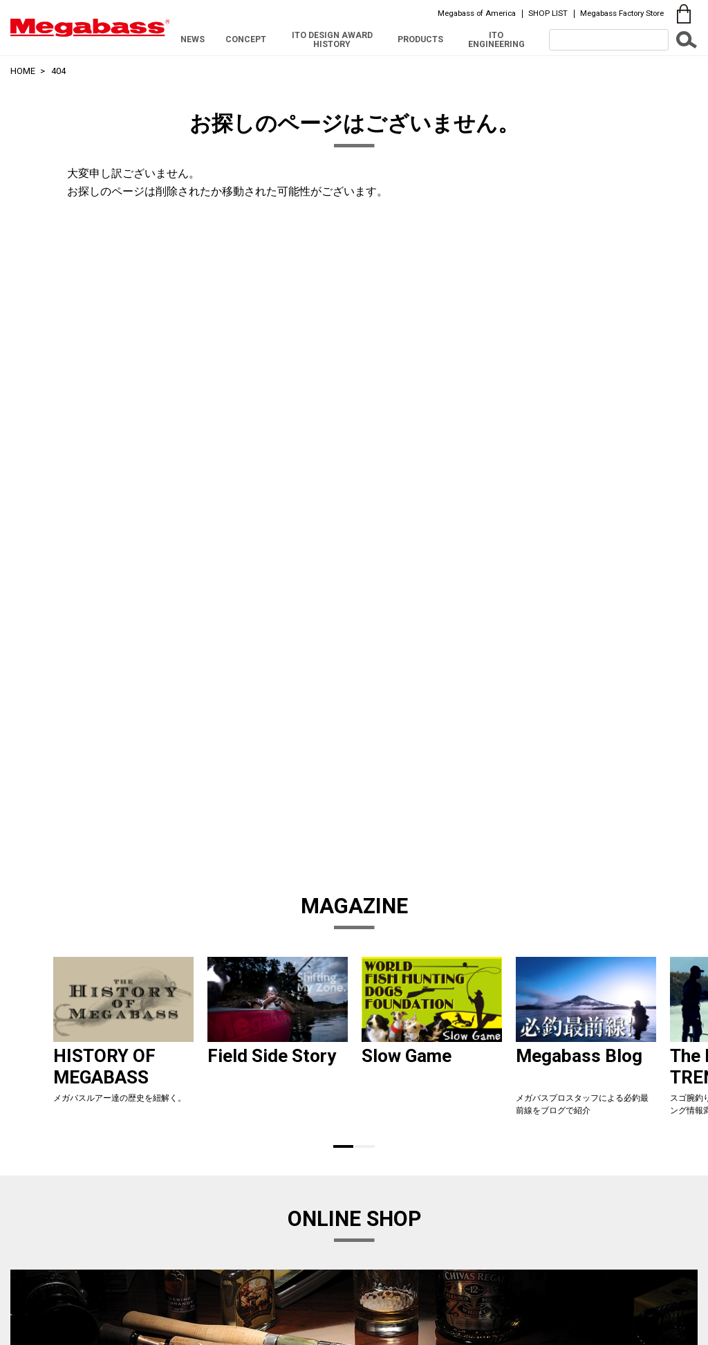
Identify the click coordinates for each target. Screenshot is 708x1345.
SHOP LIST (548, 13)
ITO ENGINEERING (496, 39)
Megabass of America (477, 13)
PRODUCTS (420, 39)
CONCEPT (245, 39)
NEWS (192, 39)
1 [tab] (343, 1146)
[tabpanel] (123, 1042)
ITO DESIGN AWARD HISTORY (332, 39)
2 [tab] (365, 1146)
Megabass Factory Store (622, 13)
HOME (22, 71)
